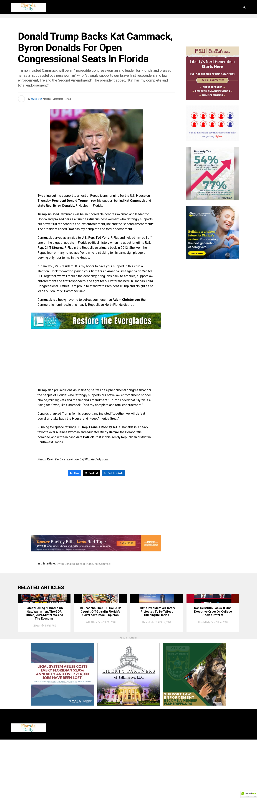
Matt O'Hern (91, 679)
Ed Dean (36, 684)
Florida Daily (147, 674)
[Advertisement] (96, 359)
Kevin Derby (36, 98)
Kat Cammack (102, 563)
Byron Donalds (66, 563)
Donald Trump (84, 563)
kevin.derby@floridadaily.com (87, 459)
